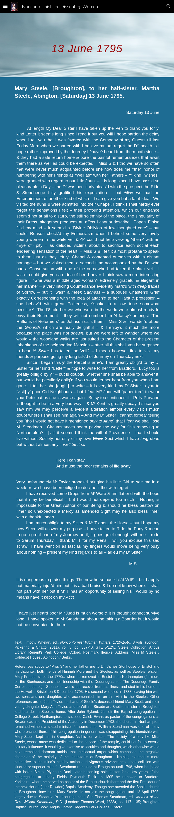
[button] (5, 6)
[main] (87, 44)
